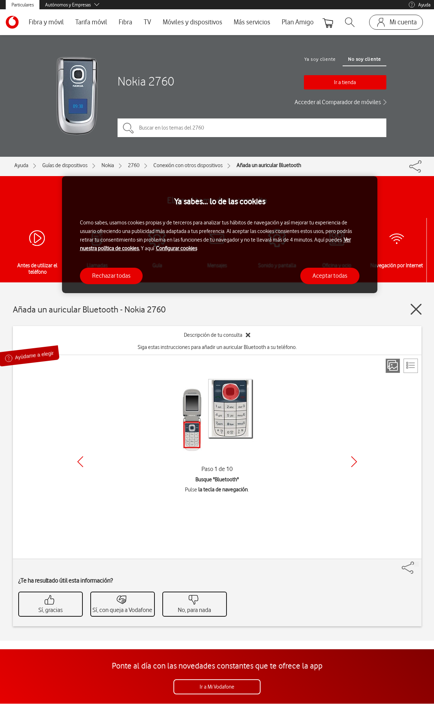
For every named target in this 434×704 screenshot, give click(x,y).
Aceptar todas (330, 275)
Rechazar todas (111, 275)
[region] (219, 234)
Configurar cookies (176, 248)
